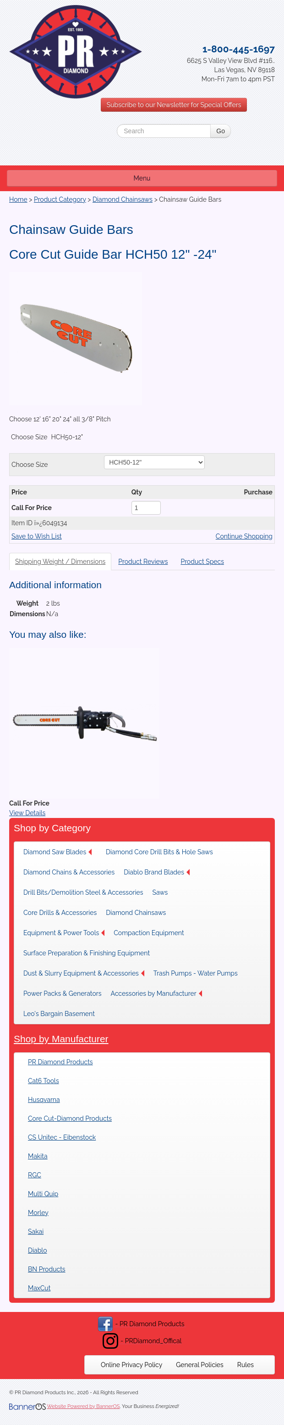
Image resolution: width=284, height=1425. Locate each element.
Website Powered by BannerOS (83, 1406)
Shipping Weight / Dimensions (60, 561)
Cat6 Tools (43, 1080)
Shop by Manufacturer (61, 1038)
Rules (245, 1364)
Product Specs (202, 561)
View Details (27, 813)
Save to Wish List (36, 536)
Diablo (37, 1250)
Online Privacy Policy (131, 1364)
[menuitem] (60, 852)
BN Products (47, 1269)
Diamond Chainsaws (123, 199)
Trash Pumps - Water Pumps (195, 973)
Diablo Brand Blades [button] (157, 872)
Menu (142, 178)
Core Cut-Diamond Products (70, 1118)
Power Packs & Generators (62, 993)
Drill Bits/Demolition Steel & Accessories (83, 892)
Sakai (36, 1231)
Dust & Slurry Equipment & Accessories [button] (83, 973)
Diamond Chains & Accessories (69, 872)
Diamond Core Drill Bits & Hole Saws (159, 852)
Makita (38, 1156)
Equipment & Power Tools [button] (63, 933)
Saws (160, 892)
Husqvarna (44, 1099)
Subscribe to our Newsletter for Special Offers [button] (174, 104)
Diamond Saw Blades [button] (57, 852)
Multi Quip (43, 1194)
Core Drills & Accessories (60, 912)
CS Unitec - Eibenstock (62, 1137)
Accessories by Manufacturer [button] (156, 993)
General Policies (200, 1364)
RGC (34, 1175)
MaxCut (39, 1288)
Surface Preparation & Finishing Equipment (86, 953)
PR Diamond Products (60, 1062)
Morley (38, 1212)
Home (18, 199)
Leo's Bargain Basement (59, 1013)
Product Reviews (143, 561)
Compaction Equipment (149, 933)
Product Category (60, 199)
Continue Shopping (244, 536)
